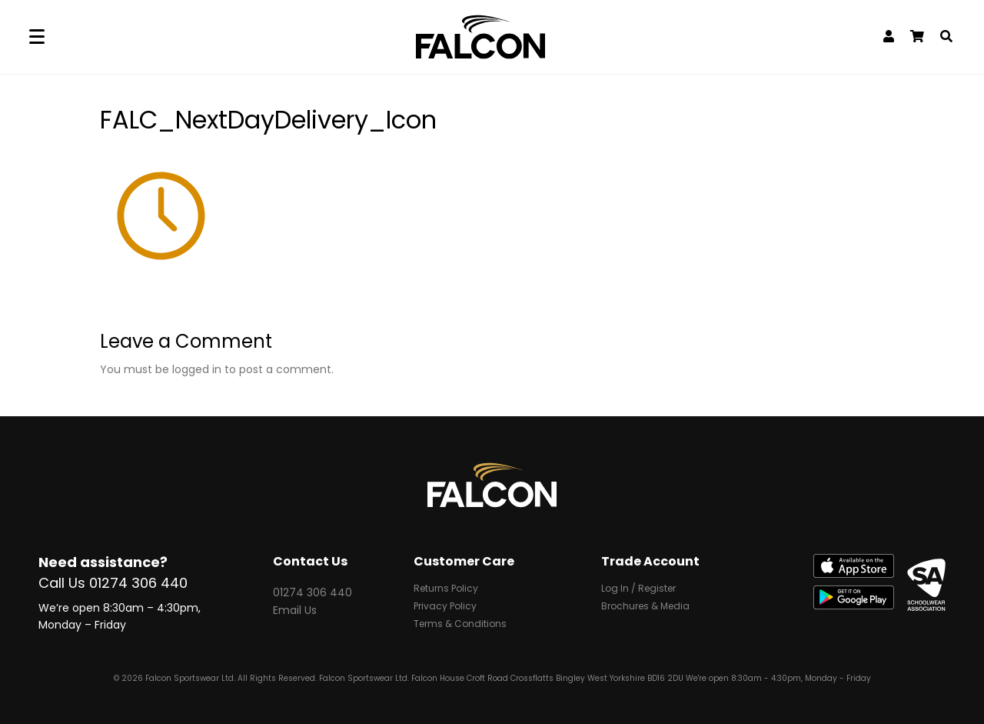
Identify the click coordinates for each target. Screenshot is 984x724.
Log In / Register (638, 590)
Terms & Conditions (460, 625)
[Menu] (37, 38)
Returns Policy (446, 590)
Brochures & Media (645, 607)
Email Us (295, 610)
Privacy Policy (445, 607)
